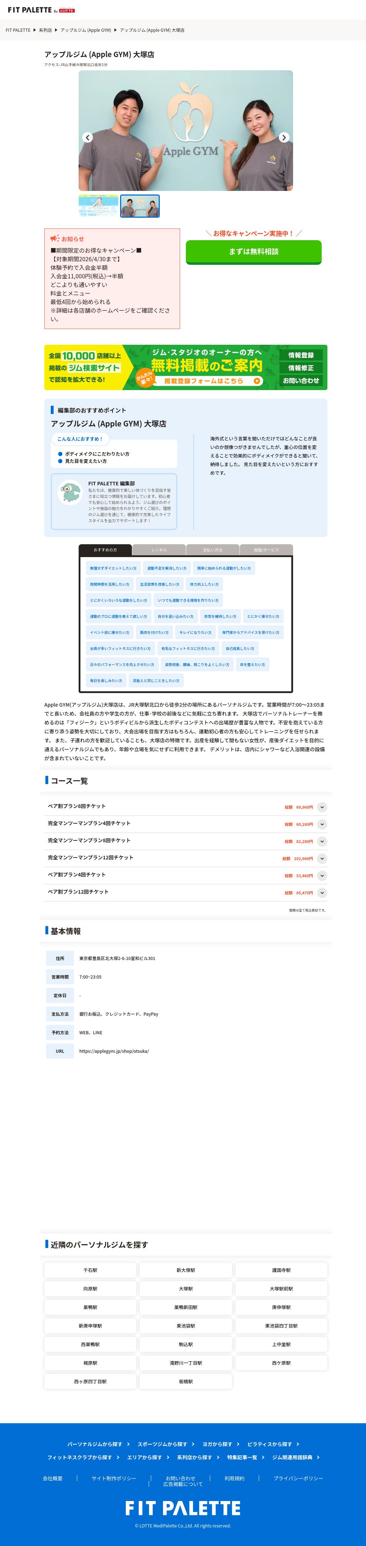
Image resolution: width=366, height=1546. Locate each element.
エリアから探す (144, 1457)
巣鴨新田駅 (185, 1307)
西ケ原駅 (281, 1362)
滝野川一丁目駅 (185, 1362)
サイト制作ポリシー (114, 1478)
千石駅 (90, 1270)
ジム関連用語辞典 (292, 1457)
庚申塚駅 (281, 1307)
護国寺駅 (281, 1270)
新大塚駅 (186, 1270)
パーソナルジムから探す (95, 1444)
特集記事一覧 (242, 1457)
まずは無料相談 (254, 251)
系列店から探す (194, 1457)
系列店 (45, 30)
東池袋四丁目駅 (281, 1325)
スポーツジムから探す (163, 1444)
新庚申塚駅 (90, 1325)
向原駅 (90, 1288)
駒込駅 (186, 1344)
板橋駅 (186, 1381)
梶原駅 (90, 1362)
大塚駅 (186, 1288)
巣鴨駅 (90, 1307)
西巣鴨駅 (90, 1344)
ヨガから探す (217, 1444)
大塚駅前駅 (281, 1288)
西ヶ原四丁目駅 (90, 1381)
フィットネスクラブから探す (79, 1457)
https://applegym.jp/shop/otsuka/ (114, 1051)
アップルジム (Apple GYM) (85, 30)
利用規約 (234, 1478)
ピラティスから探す (269, 1444)
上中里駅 (281, 1344)
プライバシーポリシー (298, 1478)
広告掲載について (183, 1483)
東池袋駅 (186, 1325)
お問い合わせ (180, 1478)
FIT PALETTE (18, 30)
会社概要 (53, 1478)
